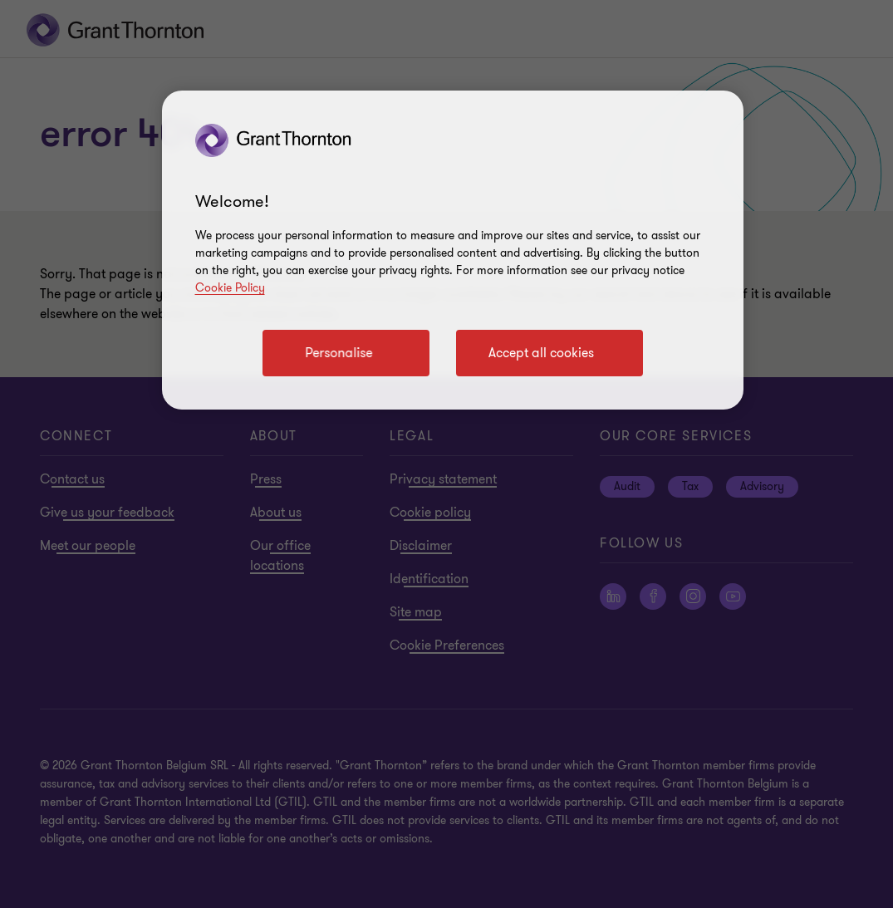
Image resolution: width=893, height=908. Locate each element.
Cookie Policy (230, 288)
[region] (452, 250)
